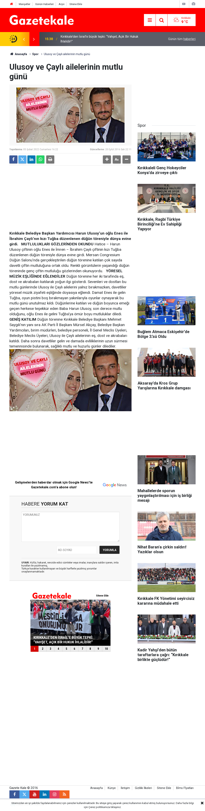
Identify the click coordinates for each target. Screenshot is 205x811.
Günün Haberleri (44, 4)
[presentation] (24, 39)
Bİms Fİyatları (185, 788)
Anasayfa (18, 54)
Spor (35, 54)
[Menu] (149, 20)
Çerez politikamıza (99, 807)
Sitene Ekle (75, 4)
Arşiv (61, 4)
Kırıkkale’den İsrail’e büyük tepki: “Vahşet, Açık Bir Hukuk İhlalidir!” (99, 39)
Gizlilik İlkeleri (143, 788)
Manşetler (24, 4)
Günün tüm (182, 39)
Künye (112, 788)
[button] (107, 159)
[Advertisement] (70, 197)
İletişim (125, 788)
